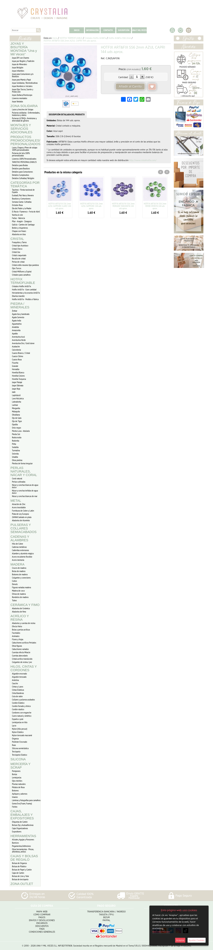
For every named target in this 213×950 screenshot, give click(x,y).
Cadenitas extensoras (20, 550)
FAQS (42, 929)
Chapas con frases (19, 231)
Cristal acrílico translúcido (22, 658)
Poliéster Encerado (19, 741)
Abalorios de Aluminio (21, 520)
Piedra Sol (16, 434)
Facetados (16, 632)
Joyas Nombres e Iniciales (22, 86)
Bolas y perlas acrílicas (21, 629)
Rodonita (15, 440)
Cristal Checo (17, 248)
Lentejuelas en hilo (19, 722)
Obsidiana (16, 414)
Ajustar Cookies (197, 940)
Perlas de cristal (18, 261)
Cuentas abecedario (20, 655)
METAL (16, 500)
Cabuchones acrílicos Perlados (24, 642)
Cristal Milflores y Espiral (22, 271)
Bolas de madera (18, 571)
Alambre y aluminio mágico (23, 553)
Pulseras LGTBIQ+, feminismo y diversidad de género (24, 119)
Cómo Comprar (41, 915)
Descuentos (42, 926)
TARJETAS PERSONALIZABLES (24, 161)
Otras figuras (17, 645)
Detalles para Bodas (20, 165)
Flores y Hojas (17, 639)
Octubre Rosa (17, 205)
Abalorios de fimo (19, 611)
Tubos (14, 600)
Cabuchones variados (20, 649)
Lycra (14, 725)
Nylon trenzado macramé (22, 735)
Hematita (15, 369)
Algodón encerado (19, 673)
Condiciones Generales (42, 932)
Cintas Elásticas (18, 689)
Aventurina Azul (18, 336)
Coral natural (17, 478)
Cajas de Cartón (18, 872)
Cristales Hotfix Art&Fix (21, 286)
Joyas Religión (17, 67)
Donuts (15, 584)
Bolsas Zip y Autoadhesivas (22, 825)
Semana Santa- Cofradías (22, 201)
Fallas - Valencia (18, 218)
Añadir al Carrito (130, 86)
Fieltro (14, 806)
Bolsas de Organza (19, 863)
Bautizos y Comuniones (21, 198)
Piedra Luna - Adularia (21, 430)
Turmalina (16, 450)
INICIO (76, 30)
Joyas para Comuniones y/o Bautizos (22, 75)
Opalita (15, 424)
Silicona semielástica (20, 748)
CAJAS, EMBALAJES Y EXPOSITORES (22, 814)
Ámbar (14, 310)
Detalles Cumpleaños (20, 174)
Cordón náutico (18, 709)
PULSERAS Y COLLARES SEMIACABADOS (24, 528)
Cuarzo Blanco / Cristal (21, 352)
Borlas (14, 774)
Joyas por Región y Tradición (23, 60)
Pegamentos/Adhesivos (21, 845)
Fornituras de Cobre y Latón (23, 510)
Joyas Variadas (17, 101)
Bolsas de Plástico (19, 866)
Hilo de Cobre (17, 543)
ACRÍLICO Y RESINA (20, 617)
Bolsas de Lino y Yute (20, 876)
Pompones (16, 770)
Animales (15, 636)
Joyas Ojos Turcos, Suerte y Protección (22, 90)
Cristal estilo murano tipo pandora (25, 264)
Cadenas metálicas (19, 546)
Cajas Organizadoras (20, 828)
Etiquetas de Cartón (20, 821)
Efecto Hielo (17, 626)
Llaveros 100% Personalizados (24, 158)
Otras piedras (17, 460)
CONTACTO (108, 30)
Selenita (15, 453)
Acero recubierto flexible (22, 556)
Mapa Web (41, 912)
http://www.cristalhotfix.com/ (143, 160)
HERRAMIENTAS (23, 836)
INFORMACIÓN (92, 30)
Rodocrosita (16, 437)
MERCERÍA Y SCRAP (20, 765)
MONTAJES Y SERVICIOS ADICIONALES (21, 128)
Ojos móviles (17, 780)
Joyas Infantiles (18, 70)
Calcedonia (16, 349)
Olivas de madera (19, 593)
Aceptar (180, 940)
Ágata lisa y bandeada (20, 313)
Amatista (15, 326)
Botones (15, 790)
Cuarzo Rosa (17, 359)
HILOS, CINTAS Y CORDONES (24, 668)
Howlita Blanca (18, 372)
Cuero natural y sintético (21, 715)
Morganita (16, 408)
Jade (14, 391)
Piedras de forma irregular (22, 463)
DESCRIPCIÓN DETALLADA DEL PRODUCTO (67, 114)
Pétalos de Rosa (18, 787)
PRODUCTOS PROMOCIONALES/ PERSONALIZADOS (25, 140)
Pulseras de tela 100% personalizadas (21, 154)
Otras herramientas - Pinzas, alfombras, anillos (23, 850)
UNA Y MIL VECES (139, 30)
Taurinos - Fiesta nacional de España (23, 191)
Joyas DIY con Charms (20, 57)
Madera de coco (18, 590)
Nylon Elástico (18, 732)
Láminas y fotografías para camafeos (26, 800)
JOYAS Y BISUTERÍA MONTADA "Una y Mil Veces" (24, 49)
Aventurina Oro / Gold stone (23, 343)
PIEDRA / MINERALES (20, 305)
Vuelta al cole (17, 214)
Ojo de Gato (16, 417)
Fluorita (15, 362)
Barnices (15, 842)
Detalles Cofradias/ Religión (23, 178)
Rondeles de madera (20, 597)
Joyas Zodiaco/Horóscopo (22, 94)
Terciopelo (16, 751)
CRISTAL (17, 239)
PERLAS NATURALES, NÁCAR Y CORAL (24, 471)
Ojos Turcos (16, 268)
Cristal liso (16, 251)
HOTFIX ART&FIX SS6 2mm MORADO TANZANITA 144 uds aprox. (123, 206)
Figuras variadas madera (21, 587)
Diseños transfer (18, 295)
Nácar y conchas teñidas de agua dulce (25, 491)
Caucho (15, 683)
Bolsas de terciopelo (20, 879)
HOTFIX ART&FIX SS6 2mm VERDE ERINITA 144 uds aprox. (155, 206)
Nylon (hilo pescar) (19, 728)
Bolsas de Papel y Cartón (22, 869)
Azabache (16, 346)
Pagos (41, 917)
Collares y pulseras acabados (23, 699)
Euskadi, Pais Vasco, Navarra (23, 195)
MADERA (17, 564)
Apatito (15, 333)
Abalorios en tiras (19, 234)
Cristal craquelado (19, 255)
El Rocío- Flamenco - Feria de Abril (26, 211)
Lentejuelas (16, 777)
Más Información (161, 931)
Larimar (15, 404)
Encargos (41, 923)
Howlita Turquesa (19, 378)
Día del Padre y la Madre (21, 208)
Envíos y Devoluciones (42, 920)
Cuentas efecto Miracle (21, 652)
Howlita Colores (18, 375)
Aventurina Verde (19, 339)
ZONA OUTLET (22, 884)
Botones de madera (20, 574)
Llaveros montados (19, 98)
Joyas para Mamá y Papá (21, 79)
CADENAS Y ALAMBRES (20, 538)
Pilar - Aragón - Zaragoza (22, 221)
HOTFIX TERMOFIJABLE (23, 281)
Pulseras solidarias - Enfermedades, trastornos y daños (26, 113)
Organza (15, 738)
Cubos (14, 580)
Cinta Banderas (18, 693)
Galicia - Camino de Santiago (23, 224)
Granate (15, 365)
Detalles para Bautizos (21, 168)
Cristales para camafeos (21, 274)
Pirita (14, 443)
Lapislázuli (16, 395)
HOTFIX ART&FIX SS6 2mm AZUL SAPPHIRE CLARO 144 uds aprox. (59, 206)
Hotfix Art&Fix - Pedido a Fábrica (25, 299)
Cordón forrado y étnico (21, 706)
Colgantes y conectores (21, 577)
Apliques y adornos (19, 793)
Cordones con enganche (21, 712)
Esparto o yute (17, 719)
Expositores (16, 831)
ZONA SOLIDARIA (24, 106)
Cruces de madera (19, 567)
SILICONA (18, 759)
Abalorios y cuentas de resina (23, 623)
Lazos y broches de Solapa (22, 109)
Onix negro (16, 427)
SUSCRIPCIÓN (123, 30)
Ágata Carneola (18, 317)
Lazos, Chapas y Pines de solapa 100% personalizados (24, 148)
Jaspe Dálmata (17, 385)
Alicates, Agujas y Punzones (23, 839)
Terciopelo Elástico (19, 754)
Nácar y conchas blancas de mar (24, 496)
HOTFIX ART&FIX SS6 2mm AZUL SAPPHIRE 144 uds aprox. (91, 206)
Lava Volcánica (18, 398)
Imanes (15, 796)
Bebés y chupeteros (20, 227)
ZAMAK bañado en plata (21, 517)
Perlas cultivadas (18, 481)
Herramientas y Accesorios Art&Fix (26, 292)
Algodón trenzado (19, 676)
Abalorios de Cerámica (21, 608)
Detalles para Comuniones (22, 171)
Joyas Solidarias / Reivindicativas (25, 82)
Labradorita (16, 401)
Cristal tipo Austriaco (20, 245)
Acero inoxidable (19, 507)
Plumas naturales (19, 783)
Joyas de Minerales (19, 64)
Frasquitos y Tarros (19, 242)
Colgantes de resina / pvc (22, 662)
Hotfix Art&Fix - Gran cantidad (24, 289)
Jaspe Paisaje (17, 382)
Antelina (15, 680)
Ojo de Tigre (17, 421)
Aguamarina (16, 323)
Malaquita (16, 411)
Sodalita (15, 447)
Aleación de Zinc (18, 504)
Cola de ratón (17, 696)
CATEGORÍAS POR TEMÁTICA (25, 184)
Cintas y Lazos (17, 686)
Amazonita (16, 330)
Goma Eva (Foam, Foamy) (22, 803)
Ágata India (16, 320)
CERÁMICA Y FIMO (25, 605)
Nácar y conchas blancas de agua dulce (25, 486)
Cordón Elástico (18, 702)
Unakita (15, 456)
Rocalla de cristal (19, 258)
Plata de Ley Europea (20, 513)
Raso (14, 744)
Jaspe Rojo (16, 388)
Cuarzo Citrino (17, 356)
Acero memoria (18, 559)
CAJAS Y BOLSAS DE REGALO (24, 857)
